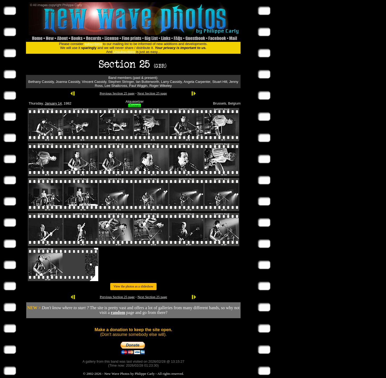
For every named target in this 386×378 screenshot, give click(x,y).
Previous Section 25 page (117, 93)
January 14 (53, 103)
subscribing (93, 44)
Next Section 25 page (152, 93)
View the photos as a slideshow (133, 286)
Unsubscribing (124, 52)
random (118, 312)
